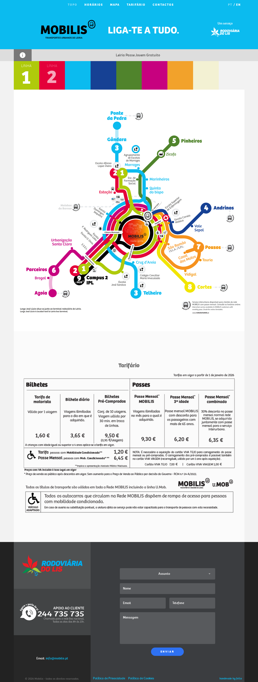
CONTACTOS (163, 5)
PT (230, 5)
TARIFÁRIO (136, 5)
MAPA (115, 5)
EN (238, 5)
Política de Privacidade (109, 678)
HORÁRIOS (93, 5)
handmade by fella (230, 678)
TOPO (72, 5)
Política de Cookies (141, 678)
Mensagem (167, 628)
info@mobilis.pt (57, 658)
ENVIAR (167, 651)
